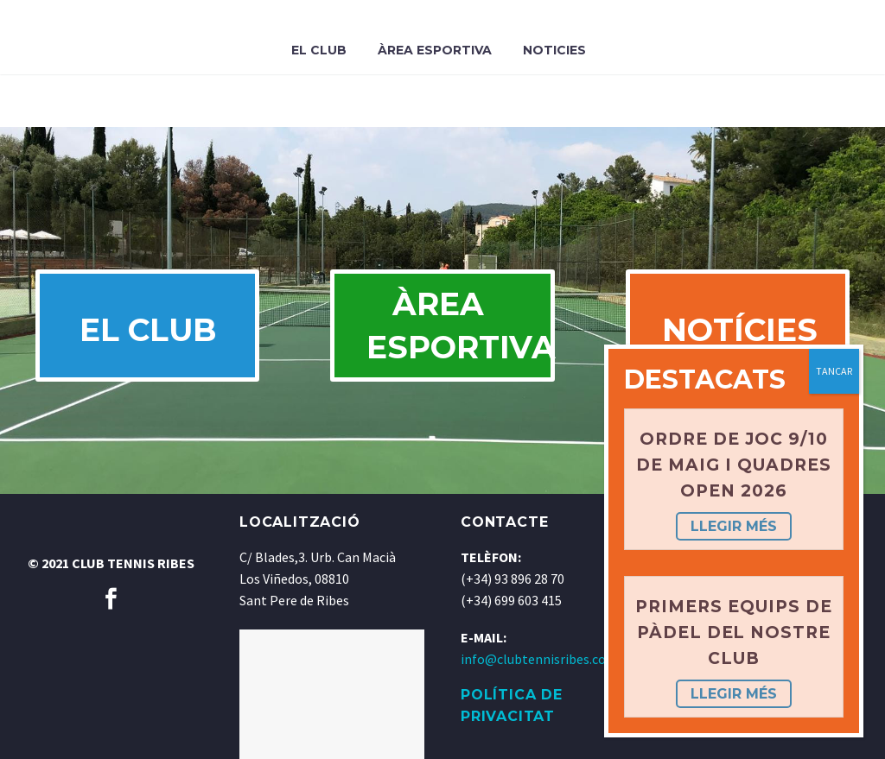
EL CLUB (148, 330)
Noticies (554, 50)
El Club (319, 50)
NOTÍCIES (740, 330)
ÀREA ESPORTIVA (460, 325)
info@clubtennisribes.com (539, 658)
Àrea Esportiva (435, 50)
